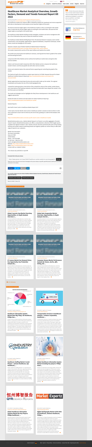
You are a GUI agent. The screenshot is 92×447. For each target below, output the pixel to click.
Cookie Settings (82, 442)
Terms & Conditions (57, 442)
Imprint (55, 1)
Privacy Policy (49, 442)
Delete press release (15, 177)
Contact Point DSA (65, 442)
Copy (59, 159)
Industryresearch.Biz (12, 359)
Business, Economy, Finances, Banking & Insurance (29, 19)
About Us (82, 3)
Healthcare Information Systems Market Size (17, 409)
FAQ (41, 442)
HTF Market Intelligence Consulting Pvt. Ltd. (17, 311)
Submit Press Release (57, 3)
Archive (72, 3)
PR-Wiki (51, 1)
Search (81, 1)
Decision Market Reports (42, 311)
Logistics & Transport (46, 310)
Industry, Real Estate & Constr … (19, 209)
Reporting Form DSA (74, 442)
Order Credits (66, 3)
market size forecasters (21, 21)
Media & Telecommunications (19, 256)
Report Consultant (41, 359)
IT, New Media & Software (18, 408)
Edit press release (28, 177)
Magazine (77, 3)
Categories (48, 3)
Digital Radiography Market (43, 409)
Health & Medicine (16, 310)
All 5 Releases (11, 282)
